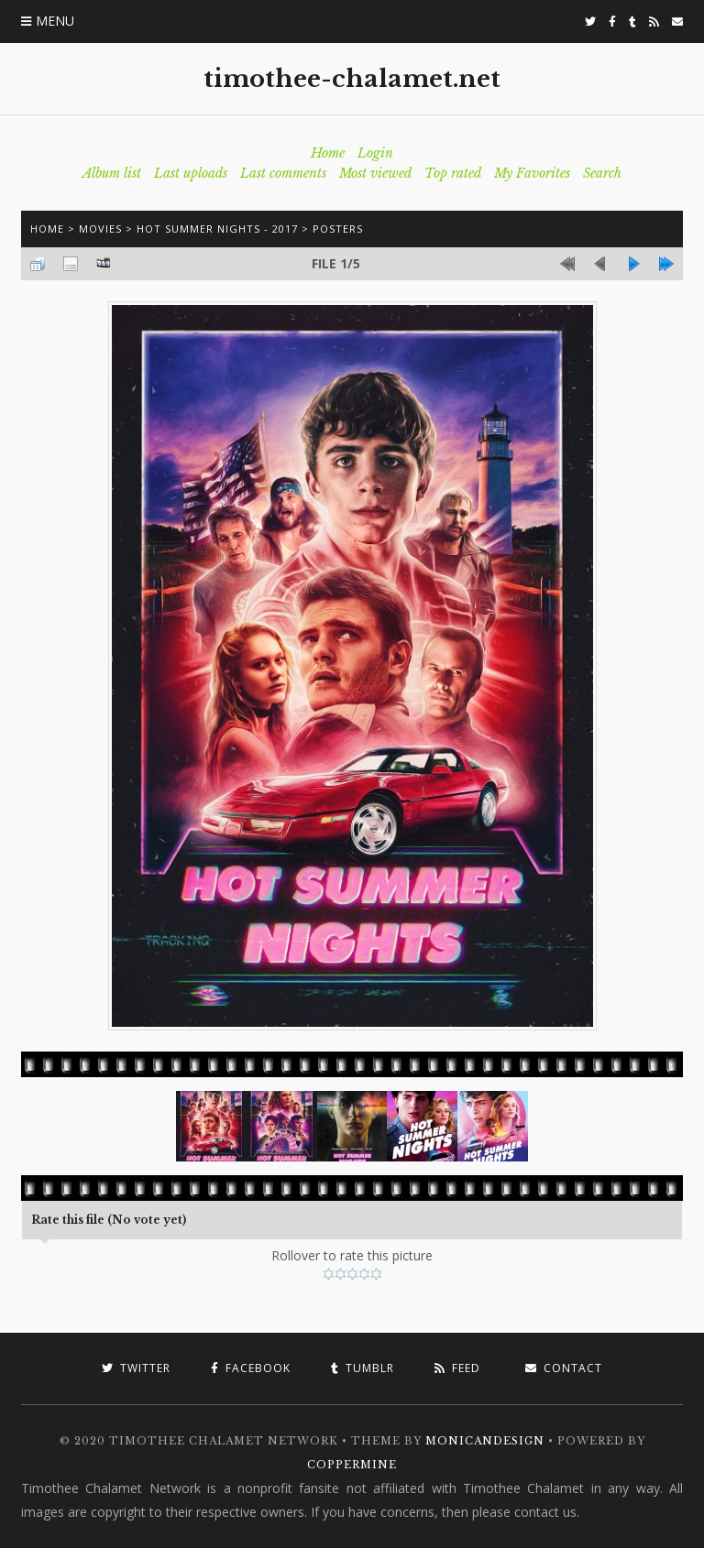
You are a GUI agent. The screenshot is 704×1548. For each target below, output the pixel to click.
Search (602, 173)
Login (375, 153)
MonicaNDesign (484, 1440)
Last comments (283, 173)
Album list (111, 173)
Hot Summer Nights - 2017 (217, 228)
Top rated (452, 173)
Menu (55, 20)
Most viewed (375, 173)
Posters (338, 228)
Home (328, 153)
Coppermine (352, 1464)
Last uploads (190, 173)
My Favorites (532, 173)
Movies (100, 228)
